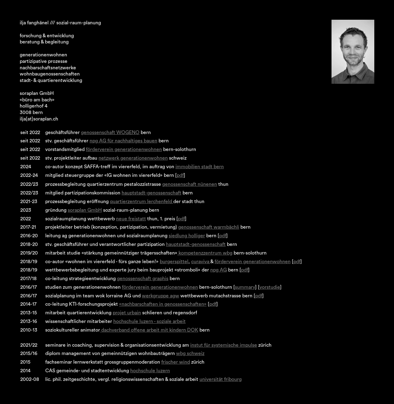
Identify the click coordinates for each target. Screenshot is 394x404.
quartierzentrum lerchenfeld (141, 201)
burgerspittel (174, 261)
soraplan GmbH (85, 210)
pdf (180, 175)
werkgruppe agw (160, 295)
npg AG (218, 269)
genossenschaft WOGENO (110, 132)
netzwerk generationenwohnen (133, 158)
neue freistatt (131, 218)
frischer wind (175, 362)
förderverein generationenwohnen (124, 149)
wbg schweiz (190, 353)
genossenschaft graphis (142, 278)
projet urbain (127, 312)
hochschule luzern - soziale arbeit (149, 321)
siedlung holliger (187, 235)
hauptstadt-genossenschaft (151, 192)
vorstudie (269, 287)
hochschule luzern (150, 370)
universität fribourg (220, 379)
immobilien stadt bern (199, 166)
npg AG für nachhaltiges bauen (123, 140)
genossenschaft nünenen (189, 184)
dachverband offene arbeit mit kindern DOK (149, 330)
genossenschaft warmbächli (208, 227)
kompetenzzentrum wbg (204, 253)
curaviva (200, 261)
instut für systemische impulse (223, 345)
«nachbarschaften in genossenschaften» (163, 304)
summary (245, 287)
